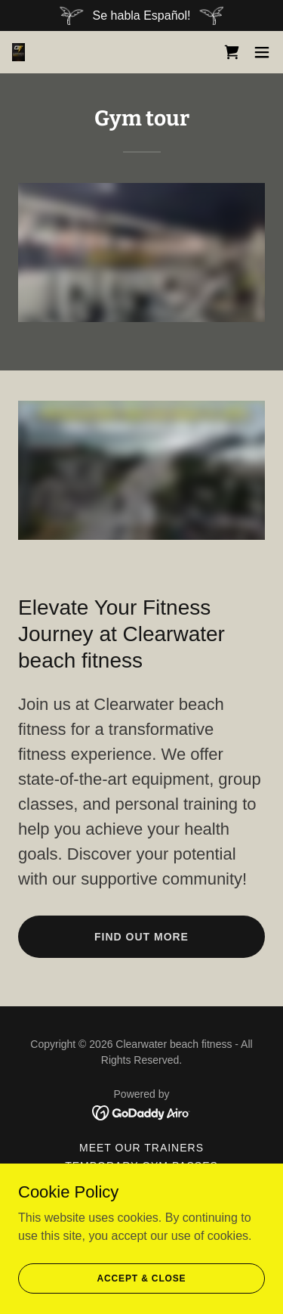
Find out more (141, 937)
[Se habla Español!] (141, 15)
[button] (262, 52)
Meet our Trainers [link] (141, 1148)
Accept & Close (141, 1277)
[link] (18, 52)
